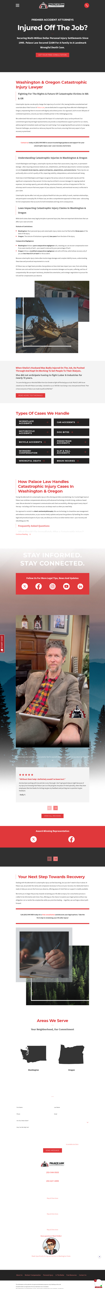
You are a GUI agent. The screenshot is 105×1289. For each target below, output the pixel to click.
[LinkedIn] (61, 1264)
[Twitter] (52, 1264)
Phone (18, 1117)
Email (55, 1117)
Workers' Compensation (33, 1278)
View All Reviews (52, 816)
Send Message (52, 1153)
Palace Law (40, 107)
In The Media (59, 1278)
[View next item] (55, 808)
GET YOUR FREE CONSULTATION (52, 55)
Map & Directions (52, 1201)
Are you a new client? (23, 1124)
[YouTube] (57, 1264)
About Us (19, 1278)
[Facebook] (43, 1264)
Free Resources (71, 1278)
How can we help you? (23, 1130)
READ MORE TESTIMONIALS (30, 395)
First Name (20, 1110)
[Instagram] (48, 1264)
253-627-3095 (52, 1184)
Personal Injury (48, 1278)
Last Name (57, 1110)
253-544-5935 (52, 1175)
